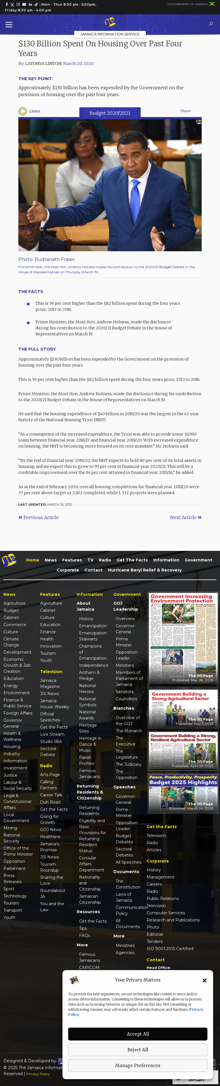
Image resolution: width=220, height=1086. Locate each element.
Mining (10, 827)
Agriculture (14, 603)
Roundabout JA (52, 893)
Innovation (51, 646)
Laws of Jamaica (124, 897)
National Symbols (87, 701)
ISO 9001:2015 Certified (170, 948)
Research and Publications (173, 920)
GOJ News (50, 829)
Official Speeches (50, 717)
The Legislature (127, 754)
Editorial (155, 934)
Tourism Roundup (49, 867)
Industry (11, 753)
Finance (48, 631)
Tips (83, 928)
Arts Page (50, 774)
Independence (93, 665)
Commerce (14, 624)
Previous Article (38, 517)
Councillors (126, 698)
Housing (11, 746)
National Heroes (87, 688)
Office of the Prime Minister (18, 851)
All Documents (128, 923)
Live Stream (52, 734)
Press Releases (12, 878)
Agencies (125, 952)
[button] (204, 980)
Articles (154, 849)
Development (17, 652)
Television (156, 835)
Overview (125, 618)
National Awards (87, 715)
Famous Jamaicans (89, 773)
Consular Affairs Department (91, 864)
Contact (94, 570)
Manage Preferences (137, 1065)
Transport (12, 910)
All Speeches (128, 862)
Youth (9, 917)
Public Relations (163, 898)
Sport (8, 888)
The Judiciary (129, 764)
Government (198, 560)
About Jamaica (85, 606)
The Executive (125, 741)
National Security (11, 838)
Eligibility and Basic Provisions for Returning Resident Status (92, 835)
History (86, 618)
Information (166, 560)
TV (90, 560)
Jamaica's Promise (49, 846)
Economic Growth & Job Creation (17, 665)
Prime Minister (124, 642)
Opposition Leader (127, 655)
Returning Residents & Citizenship (90, 792)
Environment (16, 692)
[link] (7, 4)
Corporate (68, 570)
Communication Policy (129, 910)
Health (47, 639)
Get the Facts (132, 560)
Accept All (138, 1034)
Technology (15, 896)
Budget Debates (124, 838)
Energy (10, 685)
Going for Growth (49, 819)
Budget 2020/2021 (110, 113)
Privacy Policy (38, 1074)
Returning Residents (89, 810)
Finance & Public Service (17, 703)
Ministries (125, 945)
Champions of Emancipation (93, 652)
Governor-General (126, 628)
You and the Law (52, 906)
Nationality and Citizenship (90, 883)
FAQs (84, 935)
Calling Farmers (48, 784)
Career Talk (51, 795)
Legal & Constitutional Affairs (17, 801)
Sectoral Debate (48, 751)
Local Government (16, 817)
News (51, 560)
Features (72, 560)
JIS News (49, 693)
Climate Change (11, 642)
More (82, 944)
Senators (124, 691)
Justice (10, 775)
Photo (153, 927)
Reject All (137, 1050)
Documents (126, 871)
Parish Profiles (86, 760)
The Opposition (127, 774)
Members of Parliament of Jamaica (129, 678)
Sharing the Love (51, 880)
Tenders (154, 941)
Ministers (125, 665)
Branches (123, 708)
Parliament (14, 868)
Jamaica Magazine (50, 683)
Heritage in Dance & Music (90, 744)
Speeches (124, 787)
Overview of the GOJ (128, 720)
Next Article (186, 517)
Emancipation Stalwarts (93, 636)
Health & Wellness (12, 736)
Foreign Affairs (17, 713)
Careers (154, 884)
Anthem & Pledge (89, 675)
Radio (105, 560)
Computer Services (166, 912)
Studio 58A (51, 741)
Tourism (11, 903)
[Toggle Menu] (10, 24)
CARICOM (89, 967)
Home (32, 560)
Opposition (14, 861)
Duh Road (50, 802)
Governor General (12, 723)
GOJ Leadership (125, 606)
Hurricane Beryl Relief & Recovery (145, 570)
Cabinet (11, 617)
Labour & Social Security (17, 785)
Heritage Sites (88, 728)
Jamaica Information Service (110, 34)
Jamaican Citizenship (90, 899)
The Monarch (129, 730)
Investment (15, 768)
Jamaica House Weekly (54, 703)
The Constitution (128, 884)
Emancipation (93, 625)
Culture (10, 631)
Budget (11, 610)
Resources (88, 911)
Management (160, 877)
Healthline (50, 836)
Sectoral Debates (124, 852)
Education (13, 678)
